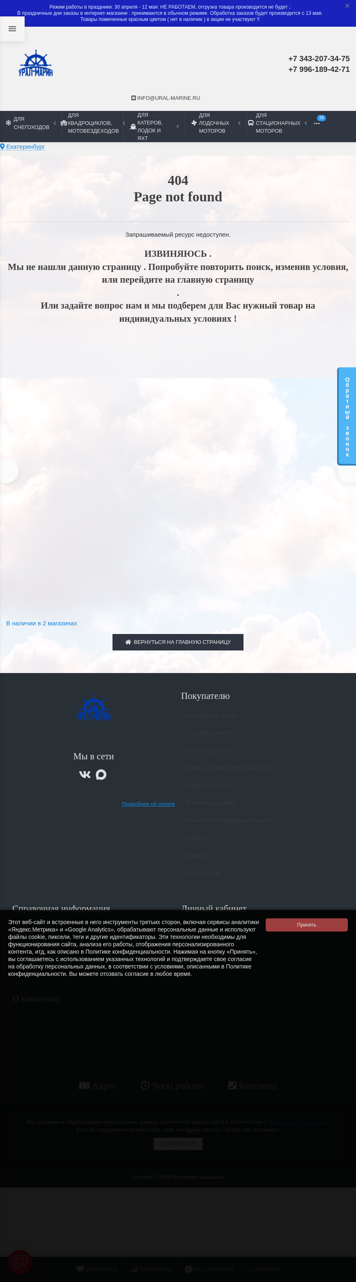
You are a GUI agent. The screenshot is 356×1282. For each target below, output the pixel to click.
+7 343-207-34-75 (319, 58)
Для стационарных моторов (277, 123)
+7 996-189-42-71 (319, 69)
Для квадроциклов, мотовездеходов (92, 123)
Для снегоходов (31, 123)
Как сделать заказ (211, 721)
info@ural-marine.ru (165, 98)
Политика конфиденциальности (230, 826)
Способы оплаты (209, 739)
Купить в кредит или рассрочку (229, 773)
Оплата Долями (207, 756)
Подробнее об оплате (148, 806)
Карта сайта (202, 879)
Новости (197, 861)
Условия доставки (210, 808)
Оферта (196, 843)
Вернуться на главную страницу (178, 644)
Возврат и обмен (209, 791)
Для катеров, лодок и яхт (154, 126)
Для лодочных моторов (215, 123)
